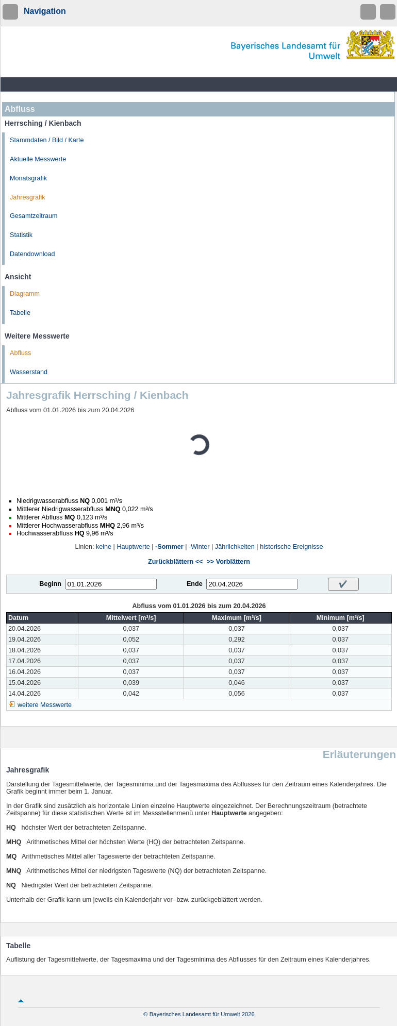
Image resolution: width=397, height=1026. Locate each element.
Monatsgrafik (28, 178)
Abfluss (20, 353)
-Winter (199, 546)
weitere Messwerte (45, 705)
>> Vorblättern (228, 561)
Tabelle (20, 312)
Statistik (21, 235)
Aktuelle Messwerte (38, 159)
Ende (195, 583)
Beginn (50, 583)
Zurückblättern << (175, 561)
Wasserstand (28, 372)
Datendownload (32, 254)
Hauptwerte (133, 546)
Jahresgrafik (27, 197)
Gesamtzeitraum (33, 216)
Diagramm (25, 293)
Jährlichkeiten (235, 546)
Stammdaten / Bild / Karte (47, 140)
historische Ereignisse (291, 546)
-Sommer (169, 546)
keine (103, 546)
